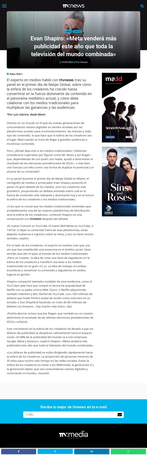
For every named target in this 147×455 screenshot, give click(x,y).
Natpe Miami (16, 74)
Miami (68, 32)
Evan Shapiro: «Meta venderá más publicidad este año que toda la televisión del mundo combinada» (73, 46)
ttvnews (84, 62)
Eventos (77, 32)
